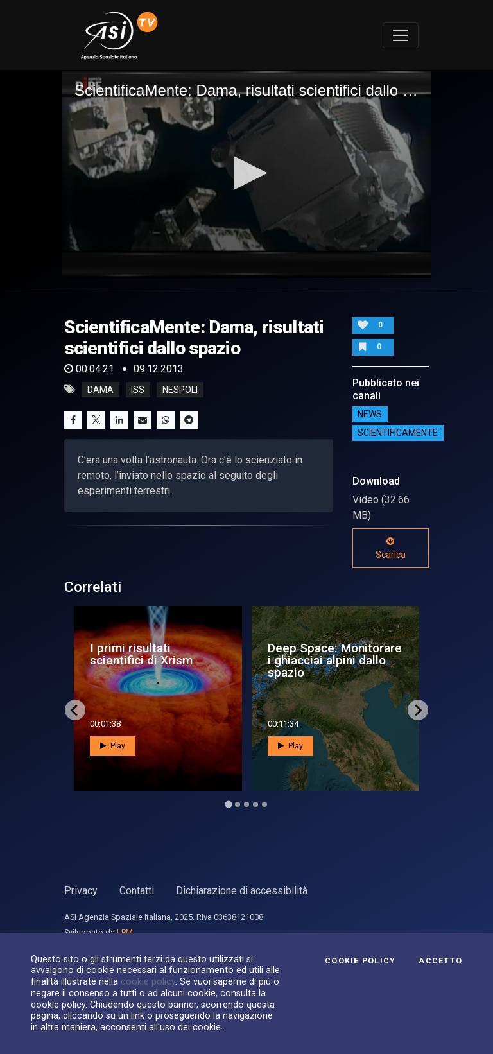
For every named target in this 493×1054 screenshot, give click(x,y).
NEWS (370, 415)
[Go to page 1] (228, 804)
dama (100, 389)
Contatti (136, 891)
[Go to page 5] (264, 804)
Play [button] (112, 745)
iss (137, 389)
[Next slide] (418, 710)
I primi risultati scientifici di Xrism (141, 654)
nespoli (180, 389)
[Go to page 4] (255, 804)
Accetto (440, 961)
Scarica (391, 548)
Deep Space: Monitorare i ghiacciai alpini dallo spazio (335, 660)
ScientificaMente (398, 433)
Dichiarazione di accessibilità (241, 891)
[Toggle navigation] (401, 35)
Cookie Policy (360, 961)
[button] (247, 173)
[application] (246, 174)
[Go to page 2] (237, 804)
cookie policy (148, 981)
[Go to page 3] (246, 804)
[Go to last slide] (75, 710)
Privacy (81, 891)
